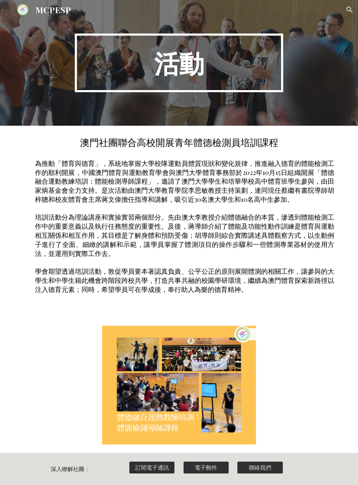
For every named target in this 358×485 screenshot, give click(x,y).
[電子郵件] (206, 467)
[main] (179, 63)
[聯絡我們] (259, 467)
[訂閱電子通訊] (151, 467)
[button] (349, 9)
